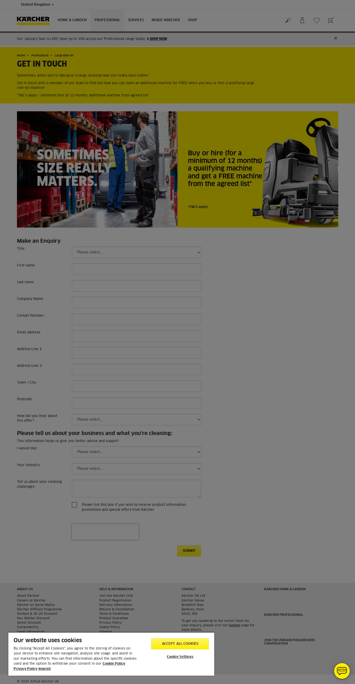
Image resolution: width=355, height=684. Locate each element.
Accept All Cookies (180, 644)
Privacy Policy (25, 669)
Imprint (44, 669)
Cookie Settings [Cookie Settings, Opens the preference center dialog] (180, 657)
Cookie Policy (114, 663)
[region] (111, 654)
